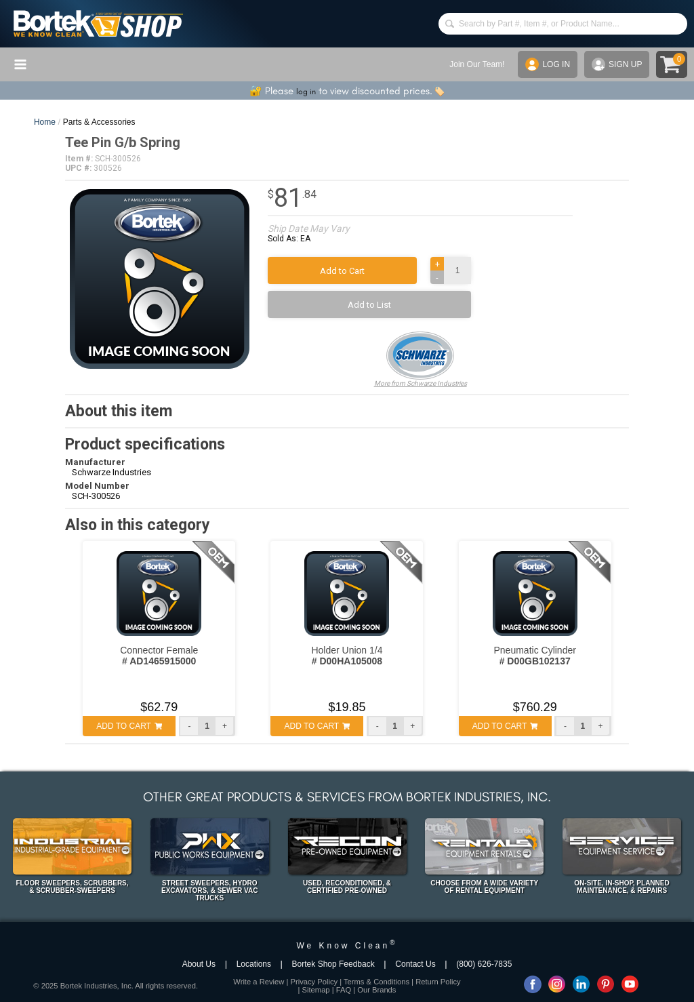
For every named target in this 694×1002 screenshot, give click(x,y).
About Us (199, 964)
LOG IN (547, 64)
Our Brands (376, 990)
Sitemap (316, 990)
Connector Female (159, 655)
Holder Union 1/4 (346, 655)
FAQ (343, 990)
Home (45, 122)
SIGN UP (617, 64)
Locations (254, 964)
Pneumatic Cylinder (534, 655)
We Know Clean (346, 945)
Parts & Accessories (99, 122)
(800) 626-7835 (484, 964)
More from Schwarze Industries (420, 359)
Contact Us (415, 964)
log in (306, 91)
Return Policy (438, 982)
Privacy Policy (314, 982)
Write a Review (258, 982)
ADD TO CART (129, 726)
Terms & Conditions (376, 982)
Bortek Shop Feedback (333, 964)
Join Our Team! (476, 64)
